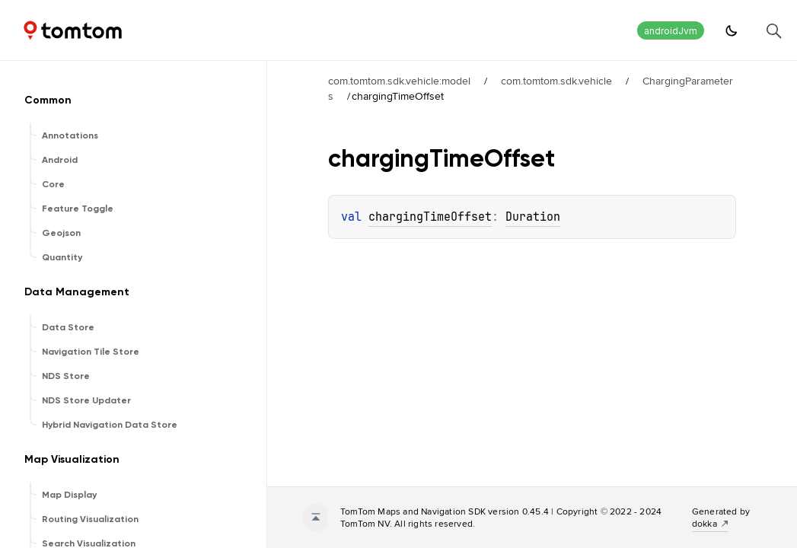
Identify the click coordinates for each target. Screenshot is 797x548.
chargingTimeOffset (430, 217)
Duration (532, 217)
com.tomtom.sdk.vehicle (556, 80)
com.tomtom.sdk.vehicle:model (399, 80)
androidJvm (670, 31)
